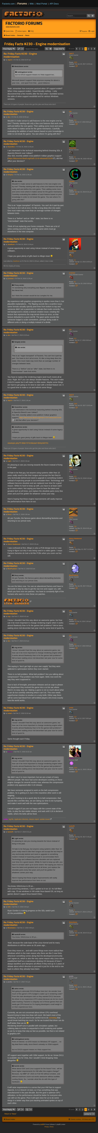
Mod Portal (41, 3)
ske (70, 111)
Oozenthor (72, 148)
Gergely (72, 181)
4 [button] (88, 49)
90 (75, 282)
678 (75, 476)
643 (75, 190)
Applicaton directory (21, 819)
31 (75, 547)
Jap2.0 (71, 53)
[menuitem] (20, 31)
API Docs (54, 3)
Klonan (71, 758)
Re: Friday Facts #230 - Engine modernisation (20, 55)
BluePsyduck (73, 575)
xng (70, 611)
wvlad (71, 707)
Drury (71, 517)
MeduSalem (73, 922)
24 (75, 260)
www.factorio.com (13, 27)
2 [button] (82, 49)
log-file (11, 819)
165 (75, 619)
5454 (75, 767)
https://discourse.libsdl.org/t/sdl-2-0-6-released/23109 (30, 158)
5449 (75, 985)
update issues (45, 819)
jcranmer (72, 273)
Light (71, 467)
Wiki (32, 3)
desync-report (34, 819)
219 (75, 716)
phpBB (42, 1124)
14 (75, 157)
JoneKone (72, 251)
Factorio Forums (24, 23)
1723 (75, 931)
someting (53, 1018)
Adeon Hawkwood (75, 538)
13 (75, 584)
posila (71, 976)
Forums (22, 3)
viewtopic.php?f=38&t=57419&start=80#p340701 (28, 443)
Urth (70, 901)
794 (75, 526)
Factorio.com (8, 3)
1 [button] (79, 49)
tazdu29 (72, 826)
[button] (76, 48)
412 (75, 120)
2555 (75, 62)
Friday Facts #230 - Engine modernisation (37, 44)
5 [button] (91, 49)
